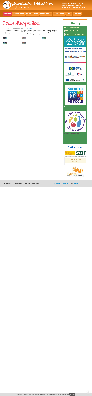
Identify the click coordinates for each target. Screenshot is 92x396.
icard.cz (76, 183)
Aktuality (30, 28)
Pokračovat (72, 394)
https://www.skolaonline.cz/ (72, 27)
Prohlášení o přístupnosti (61, 183)
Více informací (65, 394)
